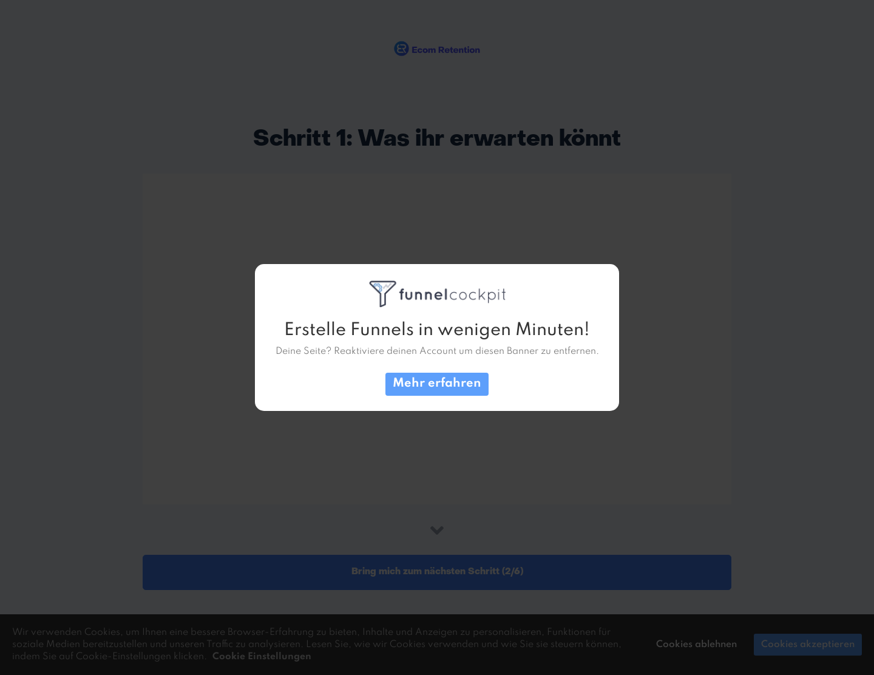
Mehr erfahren (437, 384)
